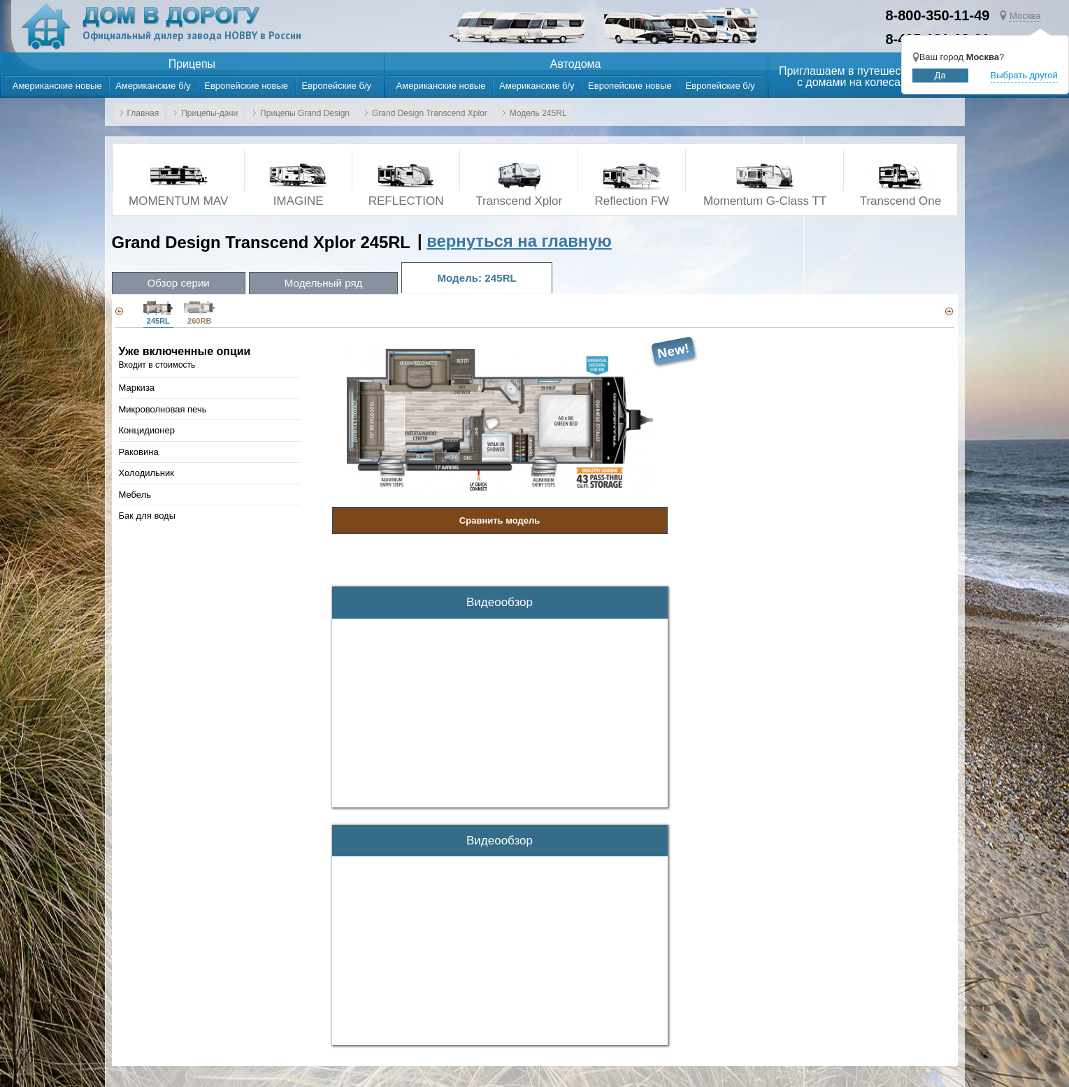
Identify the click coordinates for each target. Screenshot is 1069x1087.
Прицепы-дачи (209, 113)
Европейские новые (246, 85)
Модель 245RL (538, 113)
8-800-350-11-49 (937, 15)
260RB (199, 313)
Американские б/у (153, 85)
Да (940, 75)
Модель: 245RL (477, 278)
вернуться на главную (519, 240)
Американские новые (57, 85)
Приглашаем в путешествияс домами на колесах (851, 77)
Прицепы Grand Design (305, 113)
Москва (1025, 15)
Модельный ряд (324, 283)
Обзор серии (179, 283)
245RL (158, 313)
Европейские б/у (336, 85)
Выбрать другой (1024, 75)
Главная (143, 113)
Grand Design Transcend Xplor (429, 113)
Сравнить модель (499, 520)
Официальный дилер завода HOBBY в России (194, 35)
